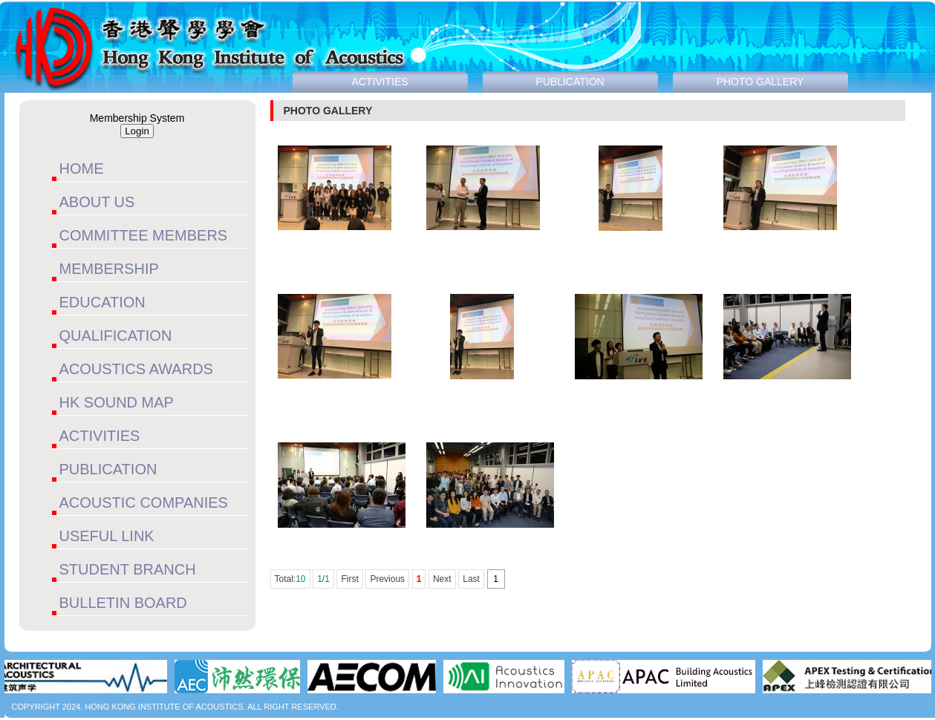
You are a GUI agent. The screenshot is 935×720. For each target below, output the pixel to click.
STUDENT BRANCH (127, 569)
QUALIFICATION (115, 335)
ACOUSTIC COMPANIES (143, 502)
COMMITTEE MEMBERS (143, 235)
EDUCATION (102, 302)
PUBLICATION (108, 469)
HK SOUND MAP (116, 402)
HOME (81, 168)
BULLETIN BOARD (123, 603)
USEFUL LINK (106, 536)
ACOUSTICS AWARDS (136, 369)
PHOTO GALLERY (760, 82)
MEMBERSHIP (109, 269)
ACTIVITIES (99, 436)
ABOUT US (97, 202)
